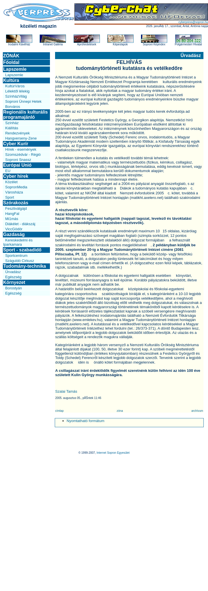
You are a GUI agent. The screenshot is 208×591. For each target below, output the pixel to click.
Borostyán (13, 288)
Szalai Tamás (66, 391)
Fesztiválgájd (16, 208)
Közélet (11, 182)
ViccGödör (13, 229)
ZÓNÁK (11, 55)
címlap (59, 410)
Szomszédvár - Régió (23, 154)
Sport (9, 197)
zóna (120, 410)
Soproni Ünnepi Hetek (23, 101)
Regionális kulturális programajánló (25, 115)
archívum (197, 410)
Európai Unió (17, 165)
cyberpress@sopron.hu (193, 22)
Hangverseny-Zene (21, 138)
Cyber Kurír (15, 143)
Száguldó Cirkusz (19, 261)
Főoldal (11, 62)
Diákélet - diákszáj (20, 224)
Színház (12, 123)
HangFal (12, 213)
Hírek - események (20, 149)
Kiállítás (11, 128)
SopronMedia (16, 187)
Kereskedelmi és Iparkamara (18, 242)
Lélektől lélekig (17, 91)
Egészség (13, 277)
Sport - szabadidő (22, 249)
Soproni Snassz (18, 160)
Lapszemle (15, 69)
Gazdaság (14, 234)
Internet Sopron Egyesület (113, 452)
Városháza (14, 192)
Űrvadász (13, 272)
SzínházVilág (16, 96)
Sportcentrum (16, 255)
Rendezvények (17, 133)
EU (7, 171)
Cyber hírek (15, 176)
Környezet (14, 282)
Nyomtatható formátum (85, 421)
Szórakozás (15, 202)
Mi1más (11, 219)
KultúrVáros (15, 86)
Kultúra (11, 80)
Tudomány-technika (24, 266)
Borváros (12, 106)
